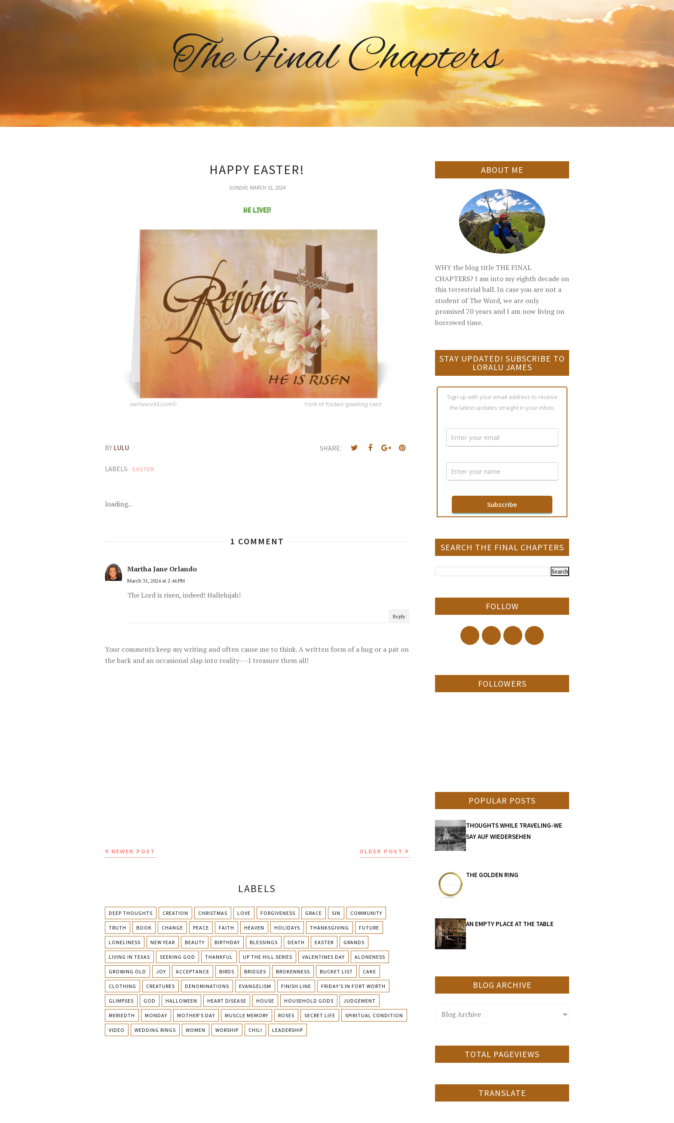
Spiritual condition (374, 1015)
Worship (227, 1030)
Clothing (122, 986)
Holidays (287, 927)
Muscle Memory (246, 1015)
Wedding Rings (155, 1030)
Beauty (195, 942)
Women (195, 1030)
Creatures (160, 986)
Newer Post (133, 851)
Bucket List (336, 971)
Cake (369, 971)
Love (244, 913)
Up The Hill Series (267, 957)
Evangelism (255, 986)
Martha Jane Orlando (162, 569)
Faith (226, 927)
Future (369, 927)
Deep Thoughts (131, 913)
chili (255, 1030)
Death (296, 942)
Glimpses (121, 1000)
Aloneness (370, 957)
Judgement (359, 1000)
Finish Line (296, 986)
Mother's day (196, 1015)
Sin (336, 913)
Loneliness (125, 942)
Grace (313, 913)
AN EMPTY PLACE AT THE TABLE (510, 924)
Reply (399, 616)
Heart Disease (226, 1000)
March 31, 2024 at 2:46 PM (156, 580)
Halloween (181, 1000)
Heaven (254, 927)
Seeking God (177, 957)
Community (366, 913)
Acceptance (192, 971)
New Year (162, 942)
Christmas (212, 913)
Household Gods (309, 1000)
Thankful (219, 957)
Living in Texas (129, 957)
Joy (161, 971)
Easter (143, 469)
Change (172, 927)
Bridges (255, 971)
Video (117, 1030)
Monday (156, 1015)
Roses (286, 1015)
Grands (354, 942)
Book (144, 927)
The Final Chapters (337, 58)
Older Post (381, 851)
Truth (117, 927)
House (265, 1000)
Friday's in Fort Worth (353, 986)
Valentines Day (323, 957)
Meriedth (122, 1015)
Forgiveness (277, 913)
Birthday (227, 942)
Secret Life (319, 1015)
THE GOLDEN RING (492, 875)
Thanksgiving (329, 927)
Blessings (264, 942)
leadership (287, 1030)
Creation (175, 913)
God (150, 1000)
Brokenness (293, 971)
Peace (201, 927)
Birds (226, 971)
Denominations (207, 986)
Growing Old (127, 971)
